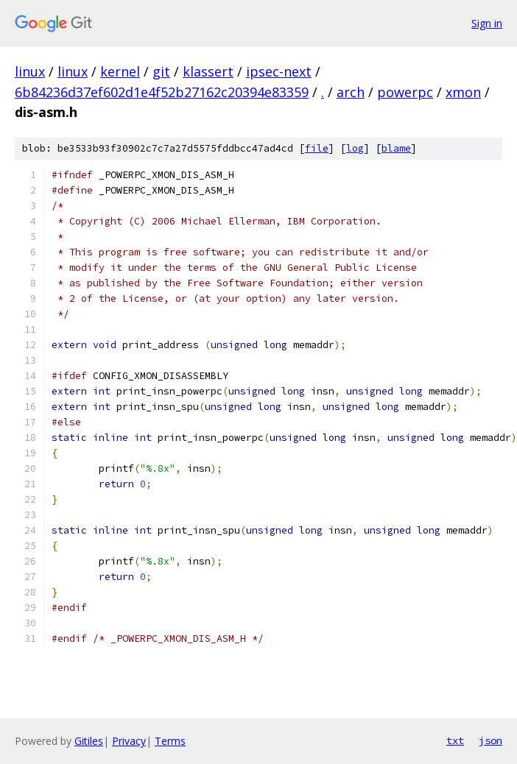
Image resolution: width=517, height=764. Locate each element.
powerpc (405, 92)
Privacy (129, 741)
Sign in (486, 23)
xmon (463, 92)
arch (351, 92)
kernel (120, 71)
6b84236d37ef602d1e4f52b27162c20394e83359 (162, 92)
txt (455, 740)
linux (30, 71)
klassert (208, 71)
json (490, 740)
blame (396, 148)
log (355, 148)
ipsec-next (279, 71)
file (316, 148)
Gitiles (88, 741)
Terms (170, 741)
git (161, 71)
